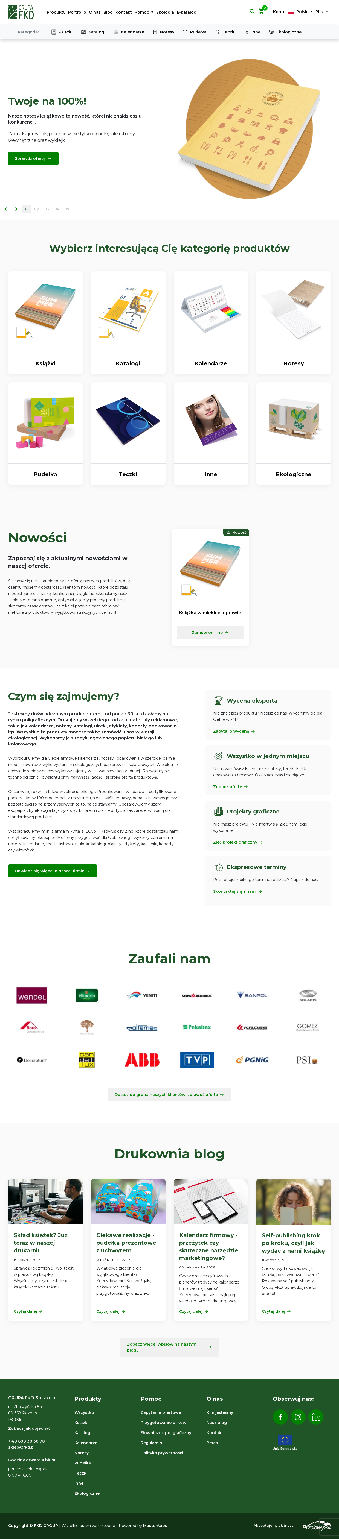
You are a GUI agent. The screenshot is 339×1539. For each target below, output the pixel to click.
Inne (252, 32)
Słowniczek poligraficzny (166, 1432)
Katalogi (93, 32)
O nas (95, 12)
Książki (62, 32)
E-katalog (186, 12)
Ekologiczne (285, 32)
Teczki (225, 32)
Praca (212, 1442)
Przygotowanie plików (163, 1422)
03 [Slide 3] (46, 209)
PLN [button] (320, 11)
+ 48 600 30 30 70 (26, 1441)
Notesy (163, 32)
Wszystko (84, 1412)
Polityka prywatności (162, 1452)
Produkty (56, 12)
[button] (252, 13)
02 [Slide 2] (36, 209)
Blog (108, 12)
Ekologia (165, 12)
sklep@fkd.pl (21, 1447)
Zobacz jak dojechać (29, 1428)
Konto (279, 11)
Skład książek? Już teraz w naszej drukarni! (41, 1243)
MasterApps (155, 1525)
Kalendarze (129, 32)
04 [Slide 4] (56, 209)
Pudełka (194, 32)
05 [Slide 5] (67, 209)
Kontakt (123, 12)
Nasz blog (217, 1422)
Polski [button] (299, 11)
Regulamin (151, 1442)
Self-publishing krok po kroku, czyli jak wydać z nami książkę (293, 1243)
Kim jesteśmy (220, 1412)
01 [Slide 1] (27, 209)
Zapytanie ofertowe (161, 1412)
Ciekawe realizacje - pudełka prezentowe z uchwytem (126, 1243)
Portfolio (77, 12)
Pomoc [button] (142, 12)
